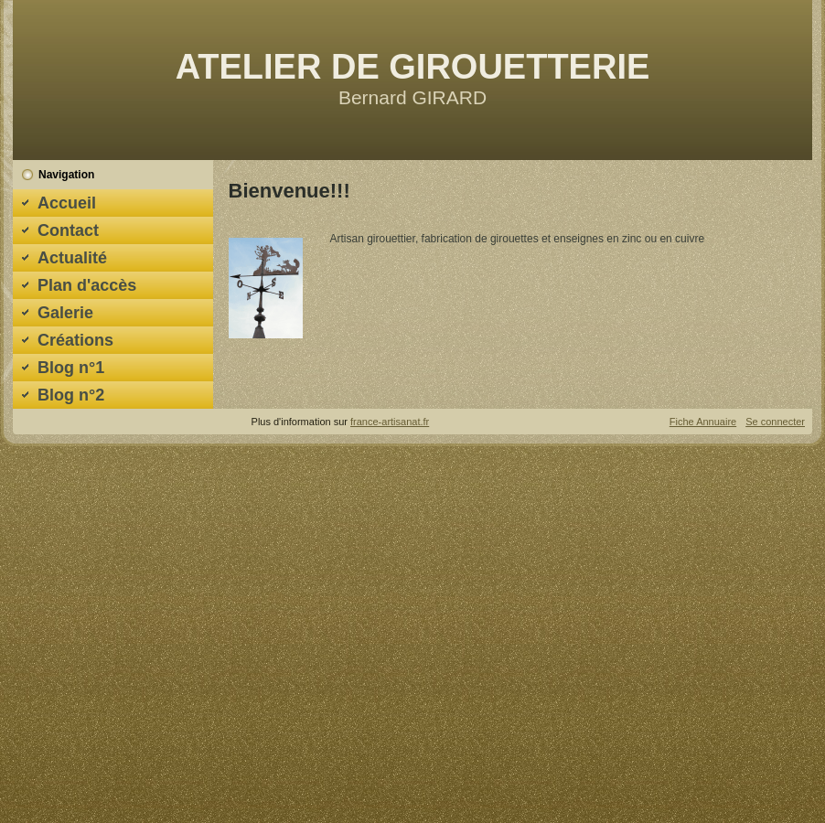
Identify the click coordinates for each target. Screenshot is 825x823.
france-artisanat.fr (389, 421)
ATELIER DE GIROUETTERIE (413, 67)
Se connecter (775, 421)
